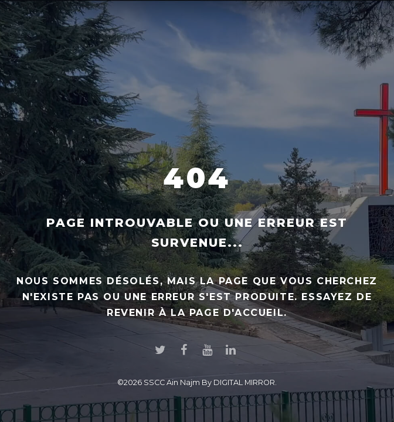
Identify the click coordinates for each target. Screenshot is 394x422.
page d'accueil (236, 312)
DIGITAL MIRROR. (245, 382)
